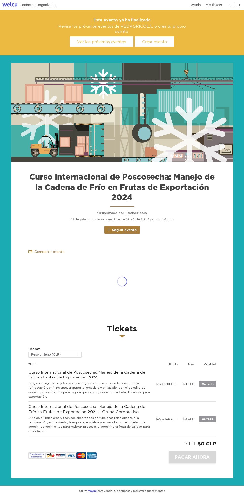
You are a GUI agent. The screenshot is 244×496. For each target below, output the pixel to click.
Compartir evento (46, 251)
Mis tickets (214, 5)
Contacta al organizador (38, 5)
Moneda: (34, 349)
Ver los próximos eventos (101, 41)
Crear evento (154, 41)
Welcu (9, 5)
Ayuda (196, 5)
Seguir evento (122, 230)
